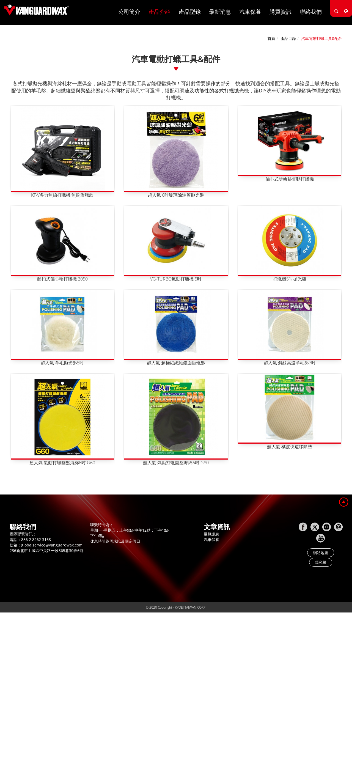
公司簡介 (129, 11)
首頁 (271, 38)
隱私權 (320, 562)
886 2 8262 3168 (36, 539)
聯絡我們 (311, 11)
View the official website (47, 670)
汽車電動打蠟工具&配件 (321, 38)
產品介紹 (159, 11)
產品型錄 (190, 11)
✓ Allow (7, 631)
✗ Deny (7, 637)
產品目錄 (288, 38)
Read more (12, 670)
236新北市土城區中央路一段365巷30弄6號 (46, 550)
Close (5, 620)
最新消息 (220, 11)
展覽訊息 (211, 534)
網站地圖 (320, 552)
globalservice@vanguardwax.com (51, 545)
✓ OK (151, 758)
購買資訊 (281, 11)
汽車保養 (250, 11)
